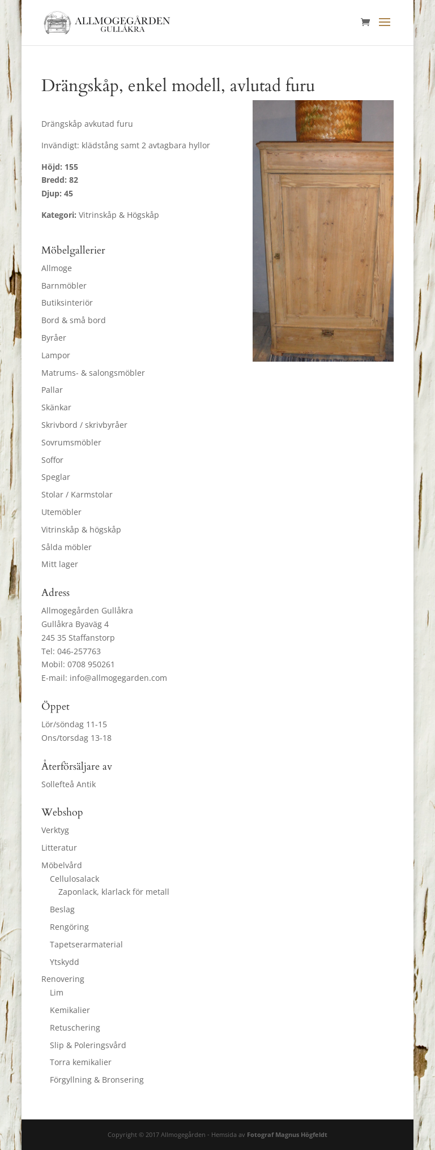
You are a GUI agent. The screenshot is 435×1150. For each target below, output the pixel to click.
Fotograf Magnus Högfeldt (287, 1134)
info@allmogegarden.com (118, 677)
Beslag (62, 909)
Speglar (55, 476)
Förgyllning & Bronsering (97, 1079)
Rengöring (69, 926)
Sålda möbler (66, 547)
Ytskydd (64, 961)
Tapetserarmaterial (86, 944)
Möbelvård (61, 865)
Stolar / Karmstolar (77, 494)
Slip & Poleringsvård (88, 1045)
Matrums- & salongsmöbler (93, 372)
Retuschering (75, 1027)
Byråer (53, 337)
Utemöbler (61, 512)
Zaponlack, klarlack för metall (113, 891)
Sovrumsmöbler (71, 442)
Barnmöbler (64, 285)
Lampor (55, 355)
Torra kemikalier (81, 1062)
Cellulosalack (74, 878)
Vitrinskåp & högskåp (81, 529)
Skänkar (56, 407)
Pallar (52, 389)
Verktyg (55, 830)
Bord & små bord (73, 320)
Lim (56, 992)
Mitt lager (59, 564)
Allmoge (56, 268)
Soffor (52, 459)
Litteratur (59, 847)
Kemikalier (70, 1010)
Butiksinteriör (67, 302)
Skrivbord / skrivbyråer (84, 424)
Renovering (62, 978)
